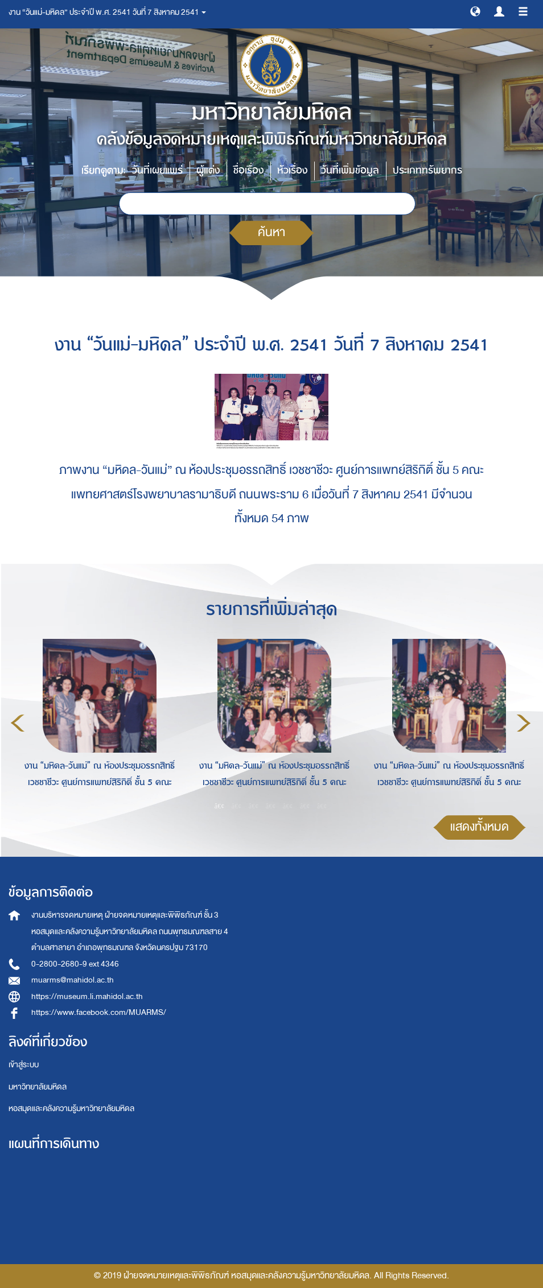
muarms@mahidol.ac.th (72, 980)
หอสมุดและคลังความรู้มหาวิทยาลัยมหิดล (71, 1108)
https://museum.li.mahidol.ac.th (87, 996)
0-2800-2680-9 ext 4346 (75, 964)
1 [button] (219, 806)
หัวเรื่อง (292, 170)
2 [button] (236, 806)
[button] (475, 11)
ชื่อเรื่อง (248, 170)
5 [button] (288, 806)
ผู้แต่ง (208, 170)
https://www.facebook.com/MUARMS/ (98, 1012)
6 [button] (305, 806)
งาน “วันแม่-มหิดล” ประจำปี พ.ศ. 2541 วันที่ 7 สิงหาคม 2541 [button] (107, 12)
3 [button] (254, 806)
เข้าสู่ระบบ (24, 1065)
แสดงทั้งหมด (479, 826)
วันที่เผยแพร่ (157, 170)
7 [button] (322, 806)
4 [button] (271, 806)
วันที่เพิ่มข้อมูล (350, 170)
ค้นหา (271, 232)
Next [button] (523, 723)
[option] (96, 721)
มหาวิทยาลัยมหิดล (38, 1087)
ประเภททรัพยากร (427, 170)
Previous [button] (17, 723)
